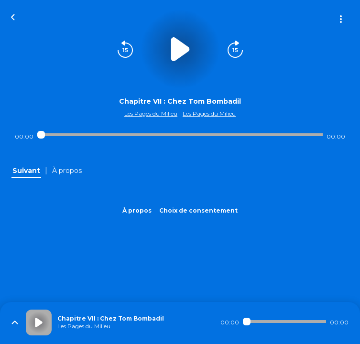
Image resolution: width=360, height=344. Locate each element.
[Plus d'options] (340, 19)
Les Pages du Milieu (150, 113)
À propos (137, 210)
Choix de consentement (198, 210)
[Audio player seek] (180, 134)
